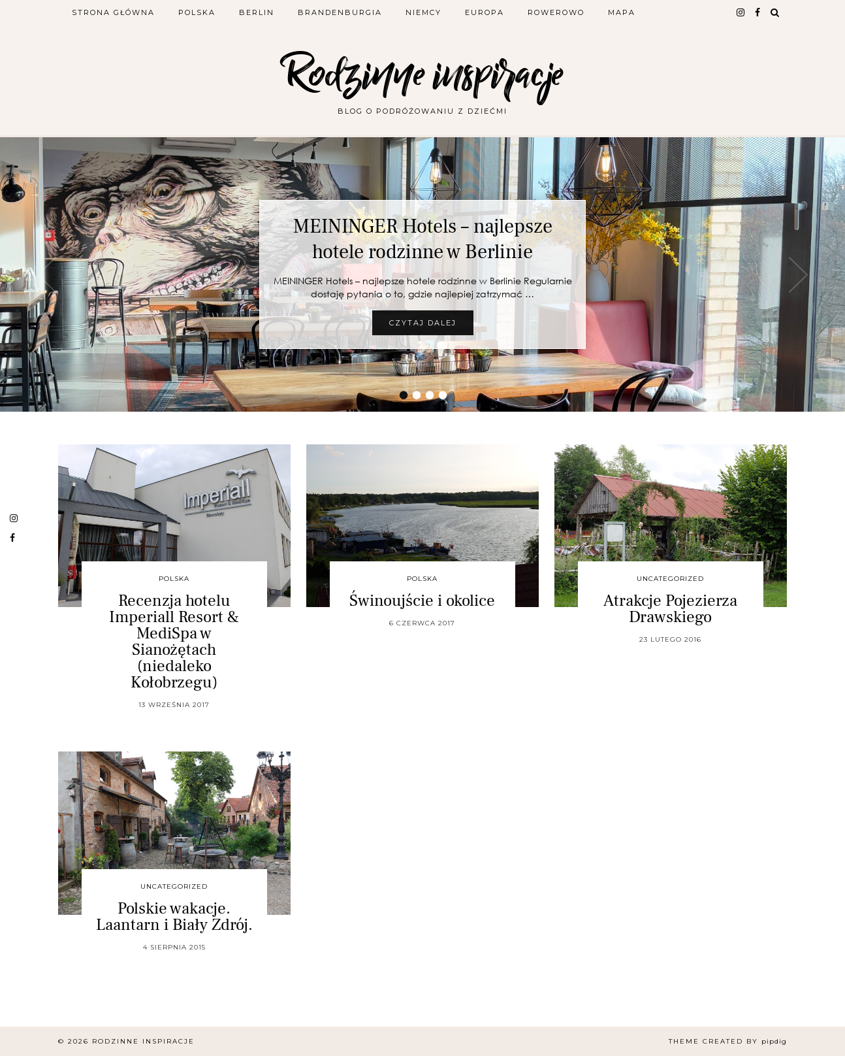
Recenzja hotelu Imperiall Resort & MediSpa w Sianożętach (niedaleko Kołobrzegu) (174, 641)
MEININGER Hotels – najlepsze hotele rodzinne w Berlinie (422, 239)
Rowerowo (556, 12)
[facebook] (758, 12)
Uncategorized (670, 578)
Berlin (256, 12)
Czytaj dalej (422, 322)
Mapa (621, 12)
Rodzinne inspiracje (422, 73)
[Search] (775, 12)
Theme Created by (728, 1041)
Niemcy (423, 12)
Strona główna (113, 12)
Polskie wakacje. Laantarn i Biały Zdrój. (174, 916)
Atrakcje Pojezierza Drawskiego (670, 608)
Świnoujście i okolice (422, 600)
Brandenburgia (340, 12)
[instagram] (741, 12)
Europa (484, 12)
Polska (196, 12)
